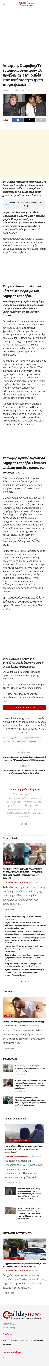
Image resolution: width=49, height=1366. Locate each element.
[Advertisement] (24, 34)
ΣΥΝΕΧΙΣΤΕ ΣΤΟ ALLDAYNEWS (24, 708)
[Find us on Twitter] (6, 1358)
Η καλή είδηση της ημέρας (19, 1140)
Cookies (24, 1340)
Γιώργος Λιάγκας (14, 738)
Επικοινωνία (7, 1344)
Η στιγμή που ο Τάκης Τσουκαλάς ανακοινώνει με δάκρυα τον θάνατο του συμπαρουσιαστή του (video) (25, 932)
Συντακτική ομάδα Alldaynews (24, 789)
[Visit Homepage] (26, 3)
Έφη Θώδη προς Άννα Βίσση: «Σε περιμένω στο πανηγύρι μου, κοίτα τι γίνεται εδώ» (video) (23, 964)
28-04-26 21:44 (34, 1026)
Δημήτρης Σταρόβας (32, 738)
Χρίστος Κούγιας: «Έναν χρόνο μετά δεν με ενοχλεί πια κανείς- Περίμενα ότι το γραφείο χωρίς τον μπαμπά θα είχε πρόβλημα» (24, 972)
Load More (24, 982)
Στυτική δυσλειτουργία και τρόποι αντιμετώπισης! (23, 1021)
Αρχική (5, 1340)
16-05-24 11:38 (8, 90)
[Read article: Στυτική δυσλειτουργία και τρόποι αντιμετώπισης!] (24, 1007)
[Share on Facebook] (18, 120)
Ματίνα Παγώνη (19, 742)
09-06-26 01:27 (34, 1270)
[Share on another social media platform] (41, 120)
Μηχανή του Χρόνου (14, 1258)
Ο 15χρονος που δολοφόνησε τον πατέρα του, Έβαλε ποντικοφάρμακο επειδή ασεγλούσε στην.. (24, 1265)
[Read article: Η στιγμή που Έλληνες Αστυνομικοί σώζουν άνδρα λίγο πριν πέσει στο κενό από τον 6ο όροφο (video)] (24, 1133)
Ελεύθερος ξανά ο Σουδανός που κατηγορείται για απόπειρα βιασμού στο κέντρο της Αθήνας (30, 1068)
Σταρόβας (32, 742)
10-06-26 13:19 (33, 882)
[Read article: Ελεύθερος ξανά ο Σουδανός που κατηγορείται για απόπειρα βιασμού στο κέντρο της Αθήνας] (8, 1068)
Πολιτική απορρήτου (36, 1340)
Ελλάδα (8, 862)
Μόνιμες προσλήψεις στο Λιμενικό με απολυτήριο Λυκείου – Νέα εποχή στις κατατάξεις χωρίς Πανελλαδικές (24, 949)
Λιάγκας (7, 742)
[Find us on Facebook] (3, 1358)
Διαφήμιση (14, 1340)
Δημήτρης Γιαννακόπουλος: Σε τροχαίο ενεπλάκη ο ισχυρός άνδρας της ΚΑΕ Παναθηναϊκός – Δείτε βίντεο (24, 957)
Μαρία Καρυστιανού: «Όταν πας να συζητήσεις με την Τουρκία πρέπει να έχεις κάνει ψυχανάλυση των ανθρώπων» (25, 940)
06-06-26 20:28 (23, 1222)
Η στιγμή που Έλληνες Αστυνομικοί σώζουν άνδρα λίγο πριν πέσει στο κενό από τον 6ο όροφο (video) (23, 1149)
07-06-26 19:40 (37, 1156)
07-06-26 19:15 (22, 1202)
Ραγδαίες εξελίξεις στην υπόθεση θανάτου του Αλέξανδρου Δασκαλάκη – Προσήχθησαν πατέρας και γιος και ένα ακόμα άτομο (25, 925)
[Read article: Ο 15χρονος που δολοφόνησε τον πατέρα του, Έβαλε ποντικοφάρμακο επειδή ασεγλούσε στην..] (24, 1249)
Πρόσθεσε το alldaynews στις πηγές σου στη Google (24, 204)
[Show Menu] (4, 4)
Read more (11, 909)
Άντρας (8, 1016)
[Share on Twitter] (29, 120)
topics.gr (12, 1328)
